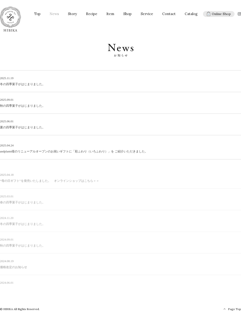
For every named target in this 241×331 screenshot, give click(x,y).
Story (72, 15)
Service (147, 15)
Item (110, 15)
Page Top (234, 310)
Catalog (191, 15)
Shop (127, 15)
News (54, 15)
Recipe (91, 15)
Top (37, 15)
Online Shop (219, 15)
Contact (169, 15)
